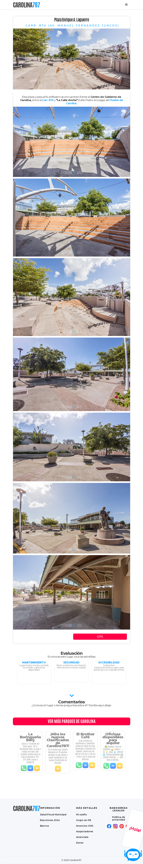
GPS (100, 636)
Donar (80, 842)
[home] (26, 4)
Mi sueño (81, 814)
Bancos (44, 825)
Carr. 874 (48, 100)
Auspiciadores (84, 831)
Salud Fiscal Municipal (53, 814)
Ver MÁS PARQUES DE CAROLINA (71, 721)
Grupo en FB (83, 820)
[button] (126, 5)
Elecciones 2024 (50, 820)
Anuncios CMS (84, 825)
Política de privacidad (118, 818)
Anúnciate (82, 837)
